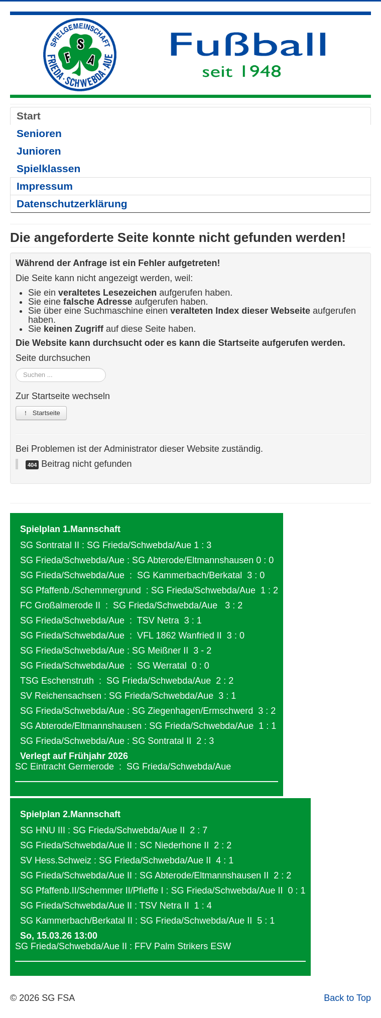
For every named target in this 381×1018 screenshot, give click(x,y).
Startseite (41, 413)
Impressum (45, 186)
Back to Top (347, 998)
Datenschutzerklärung (72, 203)
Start (29, 115)
